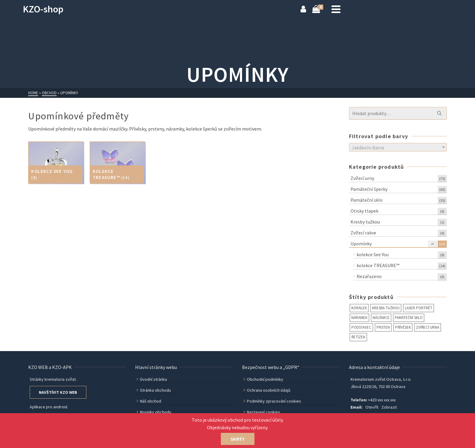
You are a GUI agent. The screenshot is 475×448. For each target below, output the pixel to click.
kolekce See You (373, 254)
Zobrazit (389, 407)
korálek (359, 307)
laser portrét (418, 307)
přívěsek (403, 327)
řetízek (358, 337)
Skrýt (238, 439)
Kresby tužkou (365, 222)
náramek (359, 317)
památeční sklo (409, 317)
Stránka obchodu (154, 390)
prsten (383, 327)
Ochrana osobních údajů (267, 390)
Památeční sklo (366, 200)
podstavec (361, 327)
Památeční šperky (368, 189)
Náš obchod (149, 401)
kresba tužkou (386, 307)
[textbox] (398, 147)
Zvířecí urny (362, 178)
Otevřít (371, 407)
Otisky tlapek (364, 211)
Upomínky (361, 244)
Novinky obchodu (154, 412)
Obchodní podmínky (263, 379)
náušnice (381, 317)
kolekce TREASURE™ (378, 265)
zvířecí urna (427, 327)
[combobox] (398, 147)
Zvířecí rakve (363, 233)
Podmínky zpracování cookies (272, 401)
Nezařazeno (369, 276)
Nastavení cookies (262, 412)
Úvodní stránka (152, 379)
